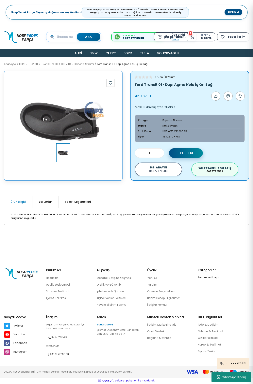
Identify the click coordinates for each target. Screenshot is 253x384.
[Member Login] (166, 36)
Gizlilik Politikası (208, 339)
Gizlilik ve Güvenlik (109, 285)
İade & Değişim (208, 325)
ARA (88, 37)
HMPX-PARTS (170, 125)
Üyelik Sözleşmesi (58, 285)
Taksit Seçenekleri (78, 202)
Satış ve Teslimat (58, 292)
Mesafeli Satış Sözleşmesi (114, 278)
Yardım (152, 285)
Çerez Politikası (56, 298)
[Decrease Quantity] (142, 152)
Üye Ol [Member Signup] (174, 39)
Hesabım (52, 278)
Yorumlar (45, 202)
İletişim (233, 12)
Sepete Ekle (186, 152)
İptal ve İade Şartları (110, 292)
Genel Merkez (105, 325)
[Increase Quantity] (157, 152)
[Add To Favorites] (110, 83)
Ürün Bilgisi (18, 202)
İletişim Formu (157, 305)
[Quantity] (149, 152)
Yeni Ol (152, 278)
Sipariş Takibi (206, 352)
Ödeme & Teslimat (211, 332)
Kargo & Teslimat (210, 345)
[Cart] (200, 36)
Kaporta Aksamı (172, 120)
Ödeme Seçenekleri (161, 292)
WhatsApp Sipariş (231, 377)
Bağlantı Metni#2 (159, 339)
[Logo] (21, 37)
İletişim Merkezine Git (161, 325)
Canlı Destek (155, 332)
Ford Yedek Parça (208, 277)
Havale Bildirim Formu (111, 305)
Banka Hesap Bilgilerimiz (163, 298)
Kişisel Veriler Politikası (111, 298)
